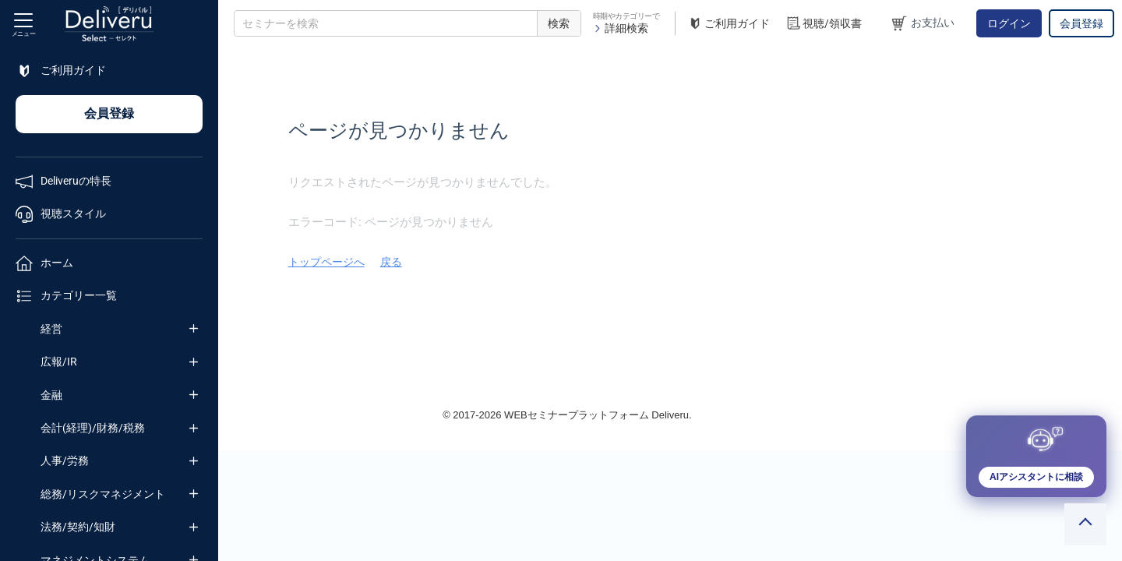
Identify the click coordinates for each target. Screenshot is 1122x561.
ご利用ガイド (728, 23)
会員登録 (1081, 23)
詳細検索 (620, 28)
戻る (597, 262)
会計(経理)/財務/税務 (93, 428)
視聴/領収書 (823, 23)
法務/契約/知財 (78, 526)
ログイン (1009, 23)
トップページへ (532, 262)
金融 (51, 395)
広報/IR (59, 361)
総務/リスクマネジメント (103, 494)
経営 (51, 329)
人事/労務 (65, 460)
